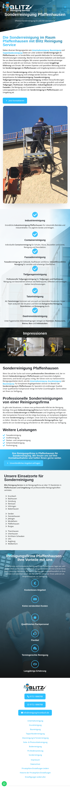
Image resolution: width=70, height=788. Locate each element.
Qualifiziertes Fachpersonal (35, 624)
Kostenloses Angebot (35, 590)
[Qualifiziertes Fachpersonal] (35, 617)
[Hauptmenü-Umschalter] (65, 7)
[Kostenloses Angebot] (35, 583)
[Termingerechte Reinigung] (35, 648)
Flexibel (35, 640)
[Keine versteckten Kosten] (35, 599)
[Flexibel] (35, 633)
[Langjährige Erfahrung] (35, 664)
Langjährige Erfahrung (35, 671)
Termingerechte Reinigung (35, 655)
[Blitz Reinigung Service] (19, 7)
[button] (5, 346)
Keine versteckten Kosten (35, 606)
